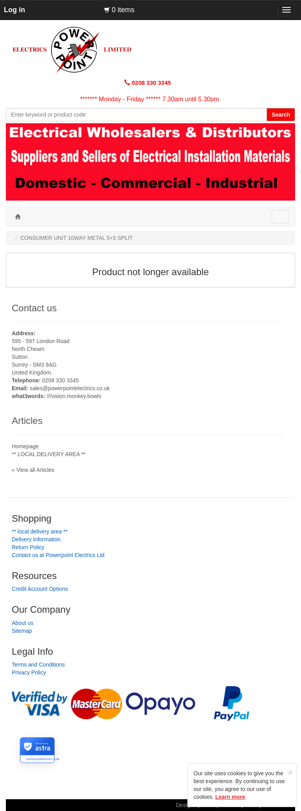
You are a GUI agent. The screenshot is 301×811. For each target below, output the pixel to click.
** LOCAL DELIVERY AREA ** (48, 454)
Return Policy (28, 547)
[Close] (290, 772)
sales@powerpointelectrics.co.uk (70, 388)
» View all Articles (33, 470)
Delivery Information (36, 539)
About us (22, 623)
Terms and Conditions (38, 664)
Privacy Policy (29, 672)
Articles (27, 420)
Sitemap (22, 631)
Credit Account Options (40, 589)
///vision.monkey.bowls (74, 396)
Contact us (34, 308)
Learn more (230, 797)
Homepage (25, 446)
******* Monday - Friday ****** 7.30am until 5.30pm (149, 99)
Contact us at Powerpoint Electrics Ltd (58, 555)
